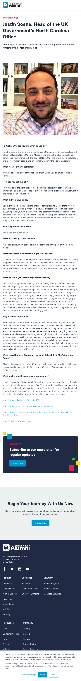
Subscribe (18, 463)
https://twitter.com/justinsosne (17, 421)
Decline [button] (53, 675)
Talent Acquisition (30, 588)
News (5, 638)
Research (7, 644)
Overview (7, 583)
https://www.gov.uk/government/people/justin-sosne (28, 405)
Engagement (8, 588)
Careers (26, 633)
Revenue (26, 583)
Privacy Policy (53, 659)
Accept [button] (42, 675)
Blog (5, 628)
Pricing (26, 628)
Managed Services (52, 593)
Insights (6, 609)
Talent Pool (8, 598)
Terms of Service (30, 649)
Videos (6, 649)
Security (6, 614)
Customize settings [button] (29, 675)
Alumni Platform (51, 588)
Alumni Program (51, 583)
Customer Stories (11, 633)
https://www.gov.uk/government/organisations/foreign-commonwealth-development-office (36, 413)
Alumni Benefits (10, 593)
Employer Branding (30, 593)
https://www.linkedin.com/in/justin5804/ (22, 400)
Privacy (26, 638)
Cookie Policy (66, 659)
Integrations (8, 603)
